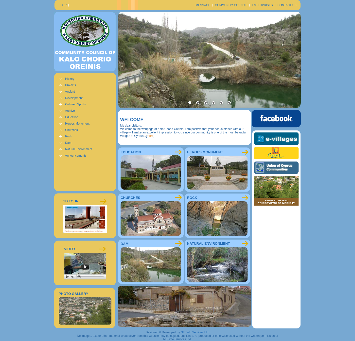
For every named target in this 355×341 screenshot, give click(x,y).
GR (64, 5)
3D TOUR (70, 201)
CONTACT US (287, 5)
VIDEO (69, 249)
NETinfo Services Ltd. (195, 332)
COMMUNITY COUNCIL (231, 5)
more (150, 136)
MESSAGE (202, 5)
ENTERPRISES (262, 5)
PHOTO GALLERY (73, 294)
